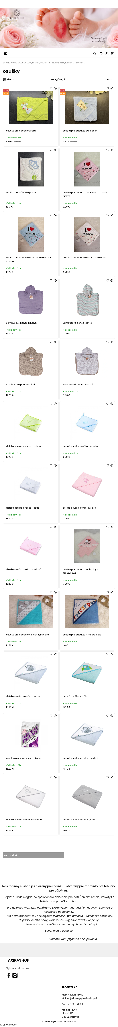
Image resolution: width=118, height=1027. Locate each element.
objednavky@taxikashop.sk (82, 998)
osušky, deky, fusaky (62, 62)
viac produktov (12, 855)
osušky (79, 62)
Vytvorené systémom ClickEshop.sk (59, 1021)
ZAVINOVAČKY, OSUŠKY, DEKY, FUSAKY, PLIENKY (25, 62)
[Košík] (114, 53)
